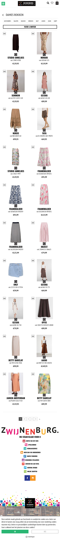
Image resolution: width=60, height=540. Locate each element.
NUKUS (16, 133)
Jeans (49, 21)
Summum (16, 95)
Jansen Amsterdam (16, 398)
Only (16, 284)
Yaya (44, 133)
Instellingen (30, 537)
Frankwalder (44, 171)
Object (44, 246)
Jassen (43, 21)
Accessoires (7, 21)
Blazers (16, 21)
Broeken (30, 21)
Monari (44, 57)
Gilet (37, 21)
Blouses (23, 21)
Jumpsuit (56, 21)
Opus (44, 322)
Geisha (44, 95)
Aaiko (44, 360)
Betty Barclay (16, 360)
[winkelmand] (57, 3)
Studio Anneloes (16, 57)
